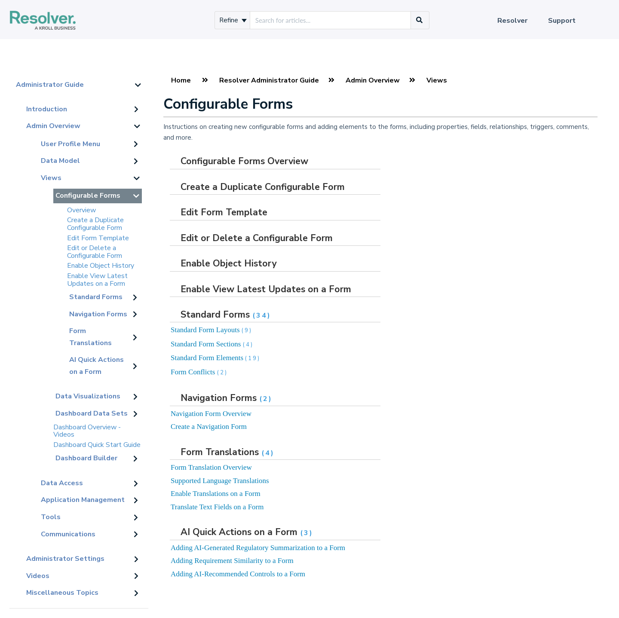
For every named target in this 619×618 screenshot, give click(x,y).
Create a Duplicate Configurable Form (95, 224)
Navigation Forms (98, 314)
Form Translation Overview (211, 467)
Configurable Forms (87, 195)
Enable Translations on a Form (215, 494)
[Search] (419, 20)
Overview (81, 210)
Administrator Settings (65, 558)
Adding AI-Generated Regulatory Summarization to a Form (258, 548)
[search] (330, 20)
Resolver (512, 20)
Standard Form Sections (212, 344)
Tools (51, 517)
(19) (252, 358)
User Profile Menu (70, 144)
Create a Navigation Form (209, 426)
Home (181, 80)
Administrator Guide (50, 84)
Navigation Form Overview (211, 414)
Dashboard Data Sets (91, 413)
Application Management (83, 500)
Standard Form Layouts (211, 330)
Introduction (46, 109)
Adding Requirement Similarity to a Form (232, 561)
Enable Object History (100, 265)
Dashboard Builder (86, 458)
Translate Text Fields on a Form (217, 507)
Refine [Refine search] (233, 20)
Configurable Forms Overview (244, 161)
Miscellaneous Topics (62, 592)
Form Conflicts (199, 372)
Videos (37, 576)
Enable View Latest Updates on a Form (97, 279)
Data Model (60, 160)
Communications (68, 534)
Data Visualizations (87, 396)
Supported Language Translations (220, 481)
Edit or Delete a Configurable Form (94, 251)
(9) (247, 330)
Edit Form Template (98, 238)
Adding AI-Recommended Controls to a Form (238, 574)
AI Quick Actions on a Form (96, 365)
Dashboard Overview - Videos (87, 431)
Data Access (62, 483)
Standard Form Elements (215, 358)
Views (51, 178)
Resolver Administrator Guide (269, 80)
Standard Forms (96, 297)
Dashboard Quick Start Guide (97, 445)
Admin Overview (53, 126)
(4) (248, 345)
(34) (261, 315)
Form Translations (90, 337)
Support (562, 20)
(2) (222, 372)
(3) (306, 533)
